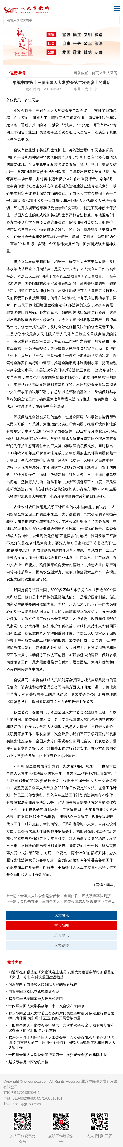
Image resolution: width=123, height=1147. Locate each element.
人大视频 (61, 945)
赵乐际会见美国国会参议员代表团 (35, 999)
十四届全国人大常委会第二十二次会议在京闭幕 (46, 1006)
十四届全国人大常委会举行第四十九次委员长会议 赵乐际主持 (57, 1055)
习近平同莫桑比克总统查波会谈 (33, 991)
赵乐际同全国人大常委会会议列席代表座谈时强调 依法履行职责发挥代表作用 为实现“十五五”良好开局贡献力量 (61, 1015)
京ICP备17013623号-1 (21, 1093)
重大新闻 (110, 73)
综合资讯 (61, 935)
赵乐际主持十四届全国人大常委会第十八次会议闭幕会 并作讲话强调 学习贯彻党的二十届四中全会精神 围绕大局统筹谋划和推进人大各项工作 (62, 1042)
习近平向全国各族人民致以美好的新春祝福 (42, 984)
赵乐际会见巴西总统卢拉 (28, 1062)
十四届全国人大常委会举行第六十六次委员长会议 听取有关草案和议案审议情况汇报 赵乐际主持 (61, 1027)
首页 (95, 73)
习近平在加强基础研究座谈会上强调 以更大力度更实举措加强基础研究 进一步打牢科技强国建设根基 (61, 974)
